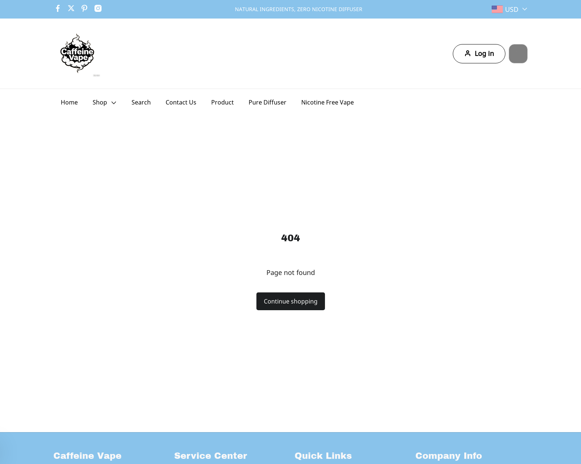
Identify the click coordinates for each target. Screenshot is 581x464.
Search (141, 102)
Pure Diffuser (267, 102)
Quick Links (323, 456)
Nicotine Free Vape (327, 102)
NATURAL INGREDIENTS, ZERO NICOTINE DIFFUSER (298, 9)
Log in (468, 54)
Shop (100, 102)
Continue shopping (291, 301)
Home (69, 102)
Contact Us (181, 102)
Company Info (448, 456)
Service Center (210, 456)
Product (222, 102)
